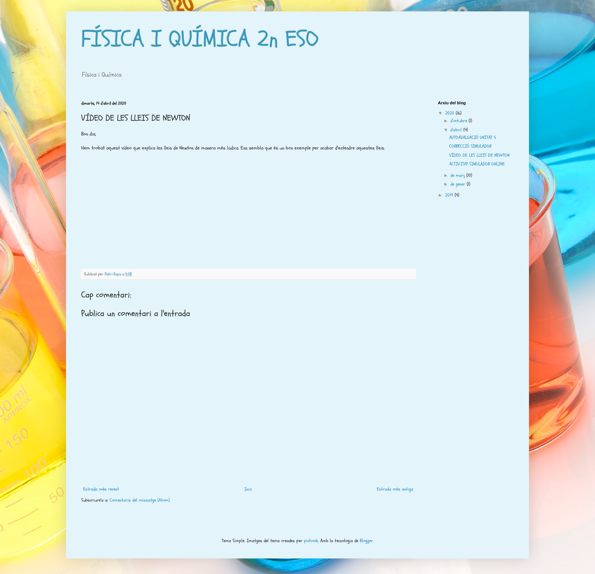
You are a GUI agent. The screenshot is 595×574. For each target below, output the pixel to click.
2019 (450, 195)
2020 (450, 113)
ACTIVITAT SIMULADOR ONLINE (477, 164)
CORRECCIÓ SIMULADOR (470, 146)
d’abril (456, 130)
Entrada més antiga (395, 489)
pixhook (311, 541)
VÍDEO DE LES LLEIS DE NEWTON (479, 155)
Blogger (366, 541)
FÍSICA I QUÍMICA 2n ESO (200, 39)
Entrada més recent (101, 489)
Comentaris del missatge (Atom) (140, 500)
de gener (458, 184)
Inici (248, 489)
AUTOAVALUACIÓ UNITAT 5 (472, 137)
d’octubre (459, 121)
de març (458, 175)
